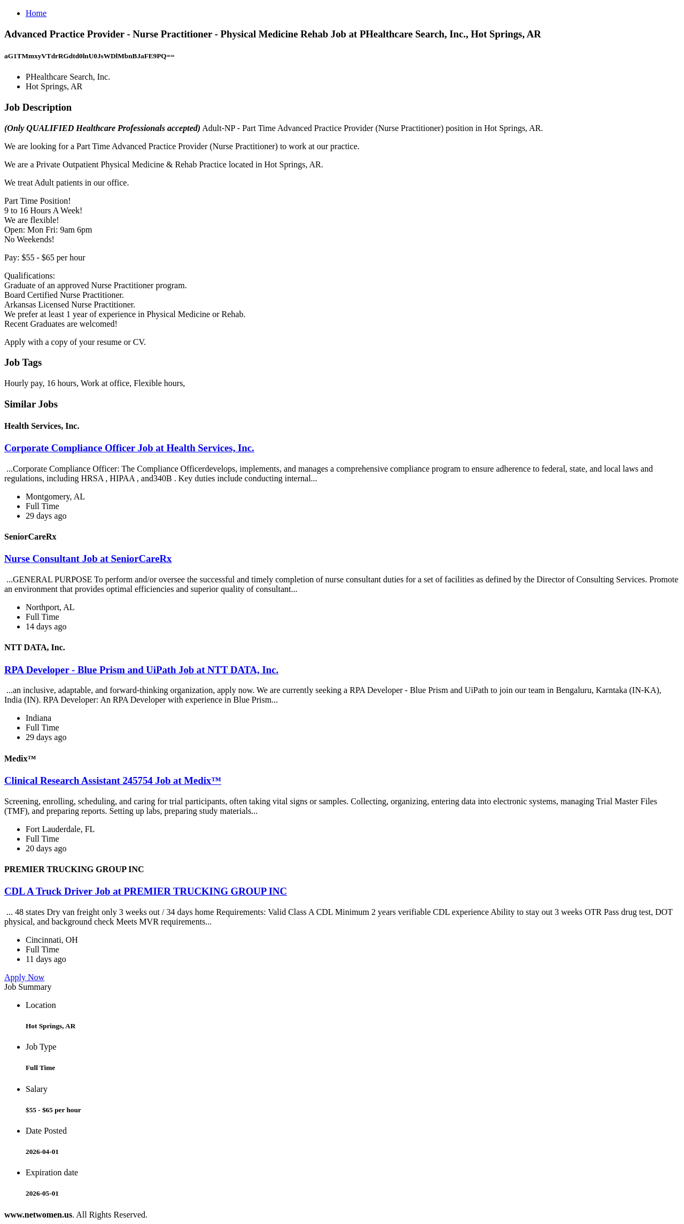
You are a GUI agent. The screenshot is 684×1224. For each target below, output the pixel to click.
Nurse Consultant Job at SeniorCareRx (88, 558)
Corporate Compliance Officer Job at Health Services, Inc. (129, 447)
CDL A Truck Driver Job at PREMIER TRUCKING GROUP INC (145, 891)
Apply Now (24, 977)
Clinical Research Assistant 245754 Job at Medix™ (112, 780)
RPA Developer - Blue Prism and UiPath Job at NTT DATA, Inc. (141, 669)
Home (36, 13)
